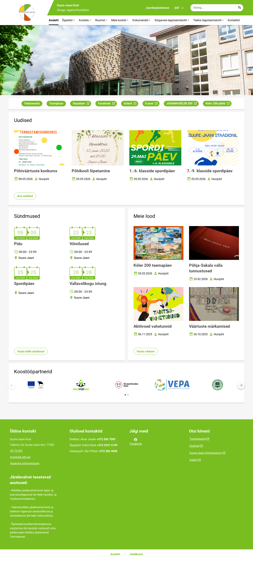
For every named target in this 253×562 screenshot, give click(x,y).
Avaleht (54, 20)
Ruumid (101, 20)
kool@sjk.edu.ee (20, 457)
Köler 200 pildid (218, 104)
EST (179, 8)
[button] (241, 385)
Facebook (107, 104)
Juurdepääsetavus (157, 7)
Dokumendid (141, 20)
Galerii (131, 104)
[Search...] (240, 8)
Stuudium (82, 104)
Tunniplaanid (197, 439)
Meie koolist (120, 20)
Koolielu (85, 20)
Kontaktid (234, 20)
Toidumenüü (32, 103)
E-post (152, 104)
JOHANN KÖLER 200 (182, 104)
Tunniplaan (56, 103)
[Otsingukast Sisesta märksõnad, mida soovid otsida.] (216, 7)
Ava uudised (25, 196)
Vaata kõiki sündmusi (30, 351)
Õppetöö (68, 20)
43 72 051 (16, 450)
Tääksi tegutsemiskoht (208, 20)
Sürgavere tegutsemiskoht (172, 20)
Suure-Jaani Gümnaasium (205, 453)
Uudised (194, 446)
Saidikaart (136, 554)
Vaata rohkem (146, 351)
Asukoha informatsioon (24, 463)
